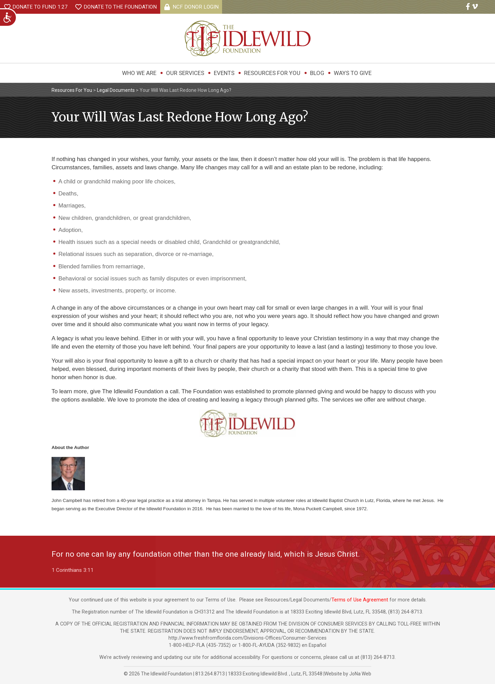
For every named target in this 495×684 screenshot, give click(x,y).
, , (275, 673)
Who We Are (139, 73)
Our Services (185, 73)
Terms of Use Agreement (359, 600)
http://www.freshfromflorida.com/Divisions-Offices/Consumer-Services (247, 638)
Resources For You (272, 73)
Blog (317, 73)
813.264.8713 (210, 673)
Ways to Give (353, 73)
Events (224, 73)
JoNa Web (360, 673)
